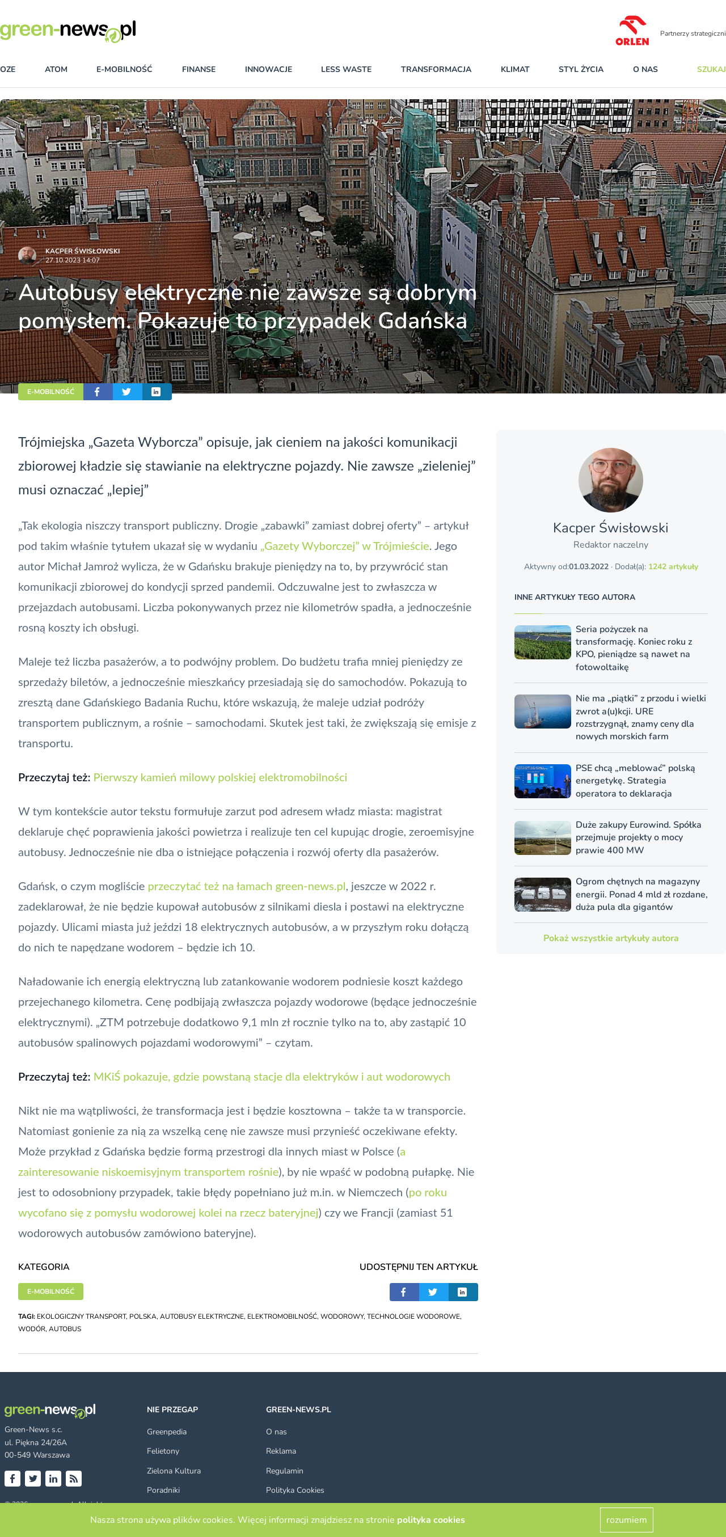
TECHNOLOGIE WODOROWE (413, 1316)
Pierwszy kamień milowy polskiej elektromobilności (220, 777)
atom (56, 69)
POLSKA (143, 1316)
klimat (515, 69)
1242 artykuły (673, 566)
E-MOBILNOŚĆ (50, 391)
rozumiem (626, 1520)
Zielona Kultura (174, 1471)
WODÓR (31, 1328)
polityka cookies (431, 1520)
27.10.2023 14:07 (72, 260)
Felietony (163, 1451)
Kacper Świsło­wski (82, 251)
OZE (7, 69)
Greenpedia (167, 1431)
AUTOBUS (65, 1328)
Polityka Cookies (295, 1490)
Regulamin (284, 1471)
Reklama (281, 1451)
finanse (199, 69)
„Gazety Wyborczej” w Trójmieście (344, 545)
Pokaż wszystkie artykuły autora (611, 938)
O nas (645, 69)
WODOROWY (342, 1316)
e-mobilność (124, 69)
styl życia (581, 69)
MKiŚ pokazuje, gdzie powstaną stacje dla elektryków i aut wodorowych (272, 1076)
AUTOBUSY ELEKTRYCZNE (202, 1316)
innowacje (268, 69)
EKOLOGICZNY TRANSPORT (81, 1316)
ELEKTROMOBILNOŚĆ (282, 1316)
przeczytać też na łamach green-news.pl (247, 885)
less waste (346, 69)
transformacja (436, 69)
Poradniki (163, 1490)
